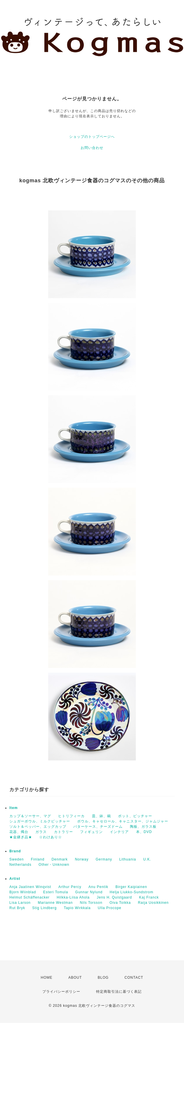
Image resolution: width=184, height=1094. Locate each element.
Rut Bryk (17, 908)
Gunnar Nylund (89, 892)
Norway (81, 859)
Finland (37, 859)
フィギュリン (91, 832)
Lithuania (127, 859)
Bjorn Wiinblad (22, 892)
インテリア (119, 832)
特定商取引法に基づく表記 (119, 992)
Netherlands (20, 865)
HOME (47, 978)
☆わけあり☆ (50, 837)
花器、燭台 (18, 832)
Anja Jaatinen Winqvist (30, 887)
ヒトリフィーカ (71, 816)
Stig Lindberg (44, 908)
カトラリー (63, 832)
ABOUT (75, 978)
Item (13, 808)
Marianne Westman (55, 903)
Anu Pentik (98, 887)
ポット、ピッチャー (135, 816)
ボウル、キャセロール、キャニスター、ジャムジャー (122, 821)
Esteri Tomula (55, 892)
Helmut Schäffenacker (29, 897)
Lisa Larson (20, 903)
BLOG (103, 978)
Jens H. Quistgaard (114, 897)
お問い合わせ (92, 148)
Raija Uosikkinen (153, 903)
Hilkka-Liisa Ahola (73, 897)
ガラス (41, 832)
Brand (15, 851)
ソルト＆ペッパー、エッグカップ (37, 827)
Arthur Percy (69, 887)
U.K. (147, 859)
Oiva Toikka (120, 903)
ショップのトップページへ (92, 137)
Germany (104, 859)
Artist (14, 879)
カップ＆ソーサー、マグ (30, 816)
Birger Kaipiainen (131, 887)
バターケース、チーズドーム (98, 827)
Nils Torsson (91, 903)
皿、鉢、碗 (101, 816)
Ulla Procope (109, 908)
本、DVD (144, 832)
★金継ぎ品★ (20, 837)
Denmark (59, 859)
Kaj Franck (149, 897)
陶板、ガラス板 (143, 827)
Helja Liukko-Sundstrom (131, 892)
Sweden (16, 859)
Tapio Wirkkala (77, 908)
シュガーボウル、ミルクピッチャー (39, 821)
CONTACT (133, 978)
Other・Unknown (54, 865)
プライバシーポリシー (61, 992)
